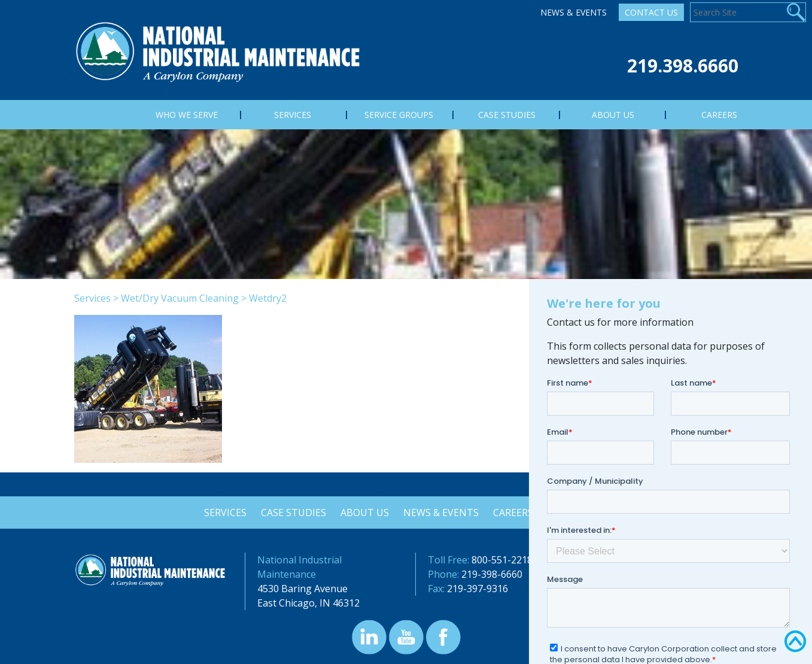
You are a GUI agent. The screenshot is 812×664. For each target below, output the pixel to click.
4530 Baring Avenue (302, 588)
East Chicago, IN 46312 (308, 603)
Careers (515, 512)
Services (92, 298)
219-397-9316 (477, 588)
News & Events (573, 12)
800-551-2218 (502, 559)
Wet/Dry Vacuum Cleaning (180, 298)
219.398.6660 (682, 65)
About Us (364, 512)
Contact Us (651, 12)
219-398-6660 (491, 574)
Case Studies (291, 512)
